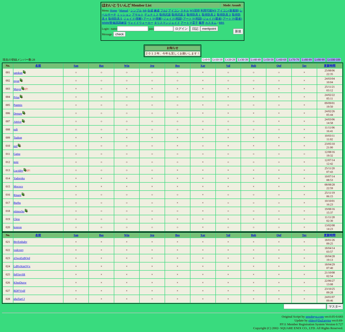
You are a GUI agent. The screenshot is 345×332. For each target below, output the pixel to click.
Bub (253, 65)
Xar (203, 65)
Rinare (17, 195)
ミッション (124, 14)
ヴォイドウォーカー (140, 22)
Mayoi (17, 89)
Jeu (152, 65)
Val (228, 65)
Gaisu (17, 154)
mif (16, 146)
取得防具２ (209, 14)
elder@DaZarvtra (320, 320)
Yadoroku (19, 178)
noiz (16, 162)
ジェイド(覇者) (212, 18)
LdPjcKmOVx (22, 266)
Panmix (18, 105)
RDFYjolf (19, 290)
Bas (101, 65)
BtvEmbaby (20, 242)
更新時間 (329, 65)
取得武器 (165, 14)
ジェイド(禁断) (133, 18)
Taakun (18, 137)
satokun (18, 73)
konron (18, 227)
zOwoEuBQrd (22, 258)
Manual (123, 10)
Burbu (17, 202)
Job (145, 10)
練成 (157, 10)
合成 (150, 10)
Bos (177, 65)
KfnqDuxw (20, 282)
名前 (38, 65)
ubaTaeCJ (19, 299)
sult (16, 129)
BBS (221, 22)
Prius (17, 97)
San (76, 65)
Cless (17, 219)
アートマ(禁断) (152, 18)
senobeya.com (314, 316)
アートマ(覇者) (232, 18)
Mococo (18, 186)
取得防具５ (115, 18)
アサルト (138, 14)
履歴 (201, 22)
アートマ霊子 (189, 22)
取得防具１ (194, 14)
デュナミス (151, 14)
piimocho (19, 211)
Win (126, 65)
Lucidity (18, 170)
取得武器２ (179, 14)
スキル (184, 10)
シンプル (136, 10)
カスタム (211, 22)
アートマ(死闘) (192, 18)
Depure (18, 113)
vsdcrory (19, 250)
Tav (304, 65)
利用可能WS (208, 10)
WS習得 (195, 10)
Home (113, 10)
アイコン (174, 10)
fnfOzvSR (19, 274)
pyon (16, 81)
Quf (278, 65)
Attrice (18, 121)
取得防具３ (224, 14)
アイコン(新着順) (228, 10)
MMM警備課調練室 (114, 22)
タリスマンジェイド (167, 22)
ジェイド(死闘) (172, 18)
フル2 (163, 10)
